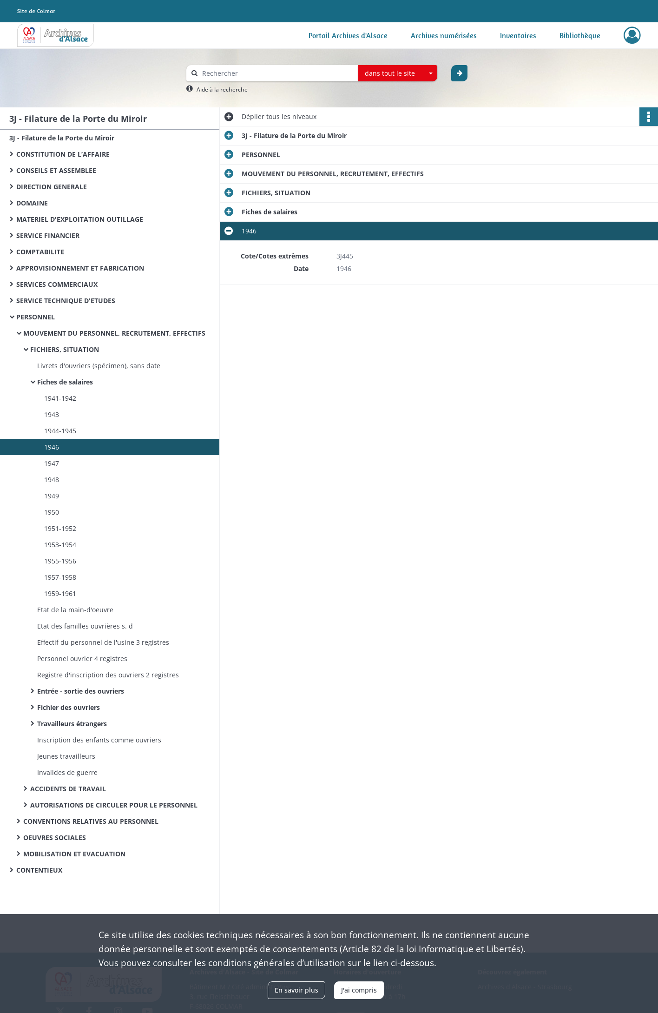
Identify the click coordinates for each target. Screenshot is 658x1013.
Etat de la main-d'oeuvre (75, 609)
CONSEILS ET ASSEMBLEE (56, 170)
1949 (51, 495)
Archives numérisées (444, 35)
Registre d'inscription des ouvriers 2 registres (108, 674)
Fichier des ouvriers (68, 707)
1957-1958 (60, 577)
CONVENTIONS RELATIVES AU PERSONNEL (90, 821)
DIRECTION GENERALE (51, 186)
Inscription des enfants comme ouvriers (99, 739)
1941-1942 (60, 398)
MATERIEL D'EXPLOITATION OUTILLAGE (79, 219)
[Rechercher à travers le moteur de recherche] (277, 73)
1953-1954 (60, 544)
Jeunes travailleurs (66, 756)
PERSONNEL (35, 316)
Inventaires (518, 35)
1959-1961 (60, 593)
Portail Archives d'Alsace (348, 35)
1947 (51, 463)
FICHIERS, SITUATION (64, 349)
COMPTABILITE (40, 251)
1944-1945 (60, 430)
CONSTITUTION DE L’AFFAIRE (63, 154)
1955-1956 (60, 560)
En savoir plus (296, 990)
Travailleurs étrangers (72, 723)
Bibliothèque (579, 35)
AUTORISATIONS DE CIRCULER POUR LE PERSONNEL (113, 805)
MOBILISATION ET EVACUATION (74, 853)
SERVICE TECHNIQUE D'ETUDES (65, 300)
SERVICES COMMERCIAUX (57, 284)
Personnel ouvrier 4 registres (82, 658)
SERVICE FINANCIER (47, 235)
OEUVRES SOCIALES (54, 837)
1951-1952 (60, 528)
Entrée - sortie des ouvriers (80, 691)
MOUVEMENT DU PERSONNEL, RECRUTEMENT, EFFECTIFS (114, 333)
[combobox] (397, 73)
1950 (51, 512)
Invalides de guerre (67, 772)
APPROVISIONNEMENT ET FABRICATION (80, 268)
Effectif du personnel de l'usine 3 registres (103, 642)
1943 (51, 414)
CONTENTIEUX (39, 870)
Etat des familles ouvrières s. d (85, 626)
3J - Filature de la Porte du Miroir (61, 137)
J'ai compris (359, 990)
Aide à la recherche (222, 89)
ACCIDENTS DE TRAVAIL (68, 788)
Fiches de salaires (65, 381)
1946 (51, 447)
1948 (51, 479)
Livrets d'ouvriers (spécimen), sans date (98, 365)
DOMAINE (32, 203)
